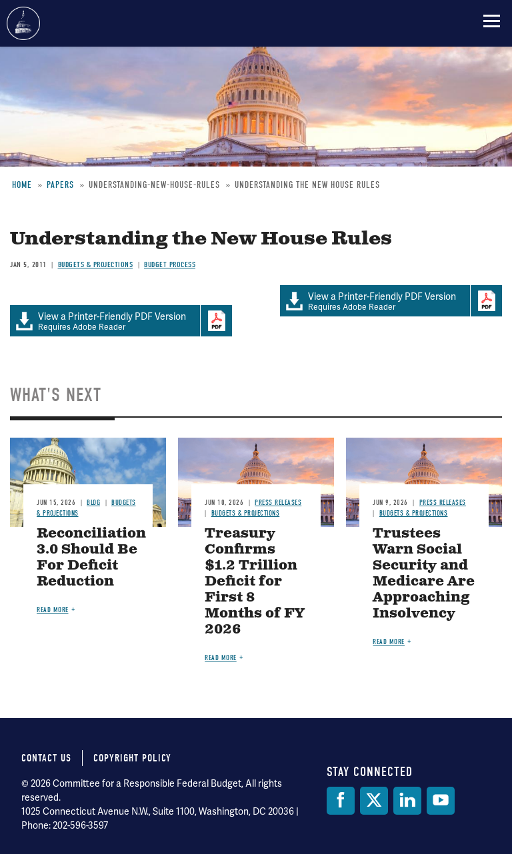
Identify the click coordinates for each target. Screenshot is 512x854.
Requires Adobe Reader (375, 301)
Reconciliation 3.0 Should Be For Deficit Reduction (91, 558)
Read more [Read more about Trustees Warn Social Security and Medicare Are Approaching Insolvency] (389, 642)
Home (22, 185)
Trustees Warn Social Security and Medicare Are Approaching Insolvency (424, 574)
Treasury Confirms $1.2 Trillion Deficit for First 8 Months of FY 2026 (255, 582)
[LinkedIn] (407, 801)
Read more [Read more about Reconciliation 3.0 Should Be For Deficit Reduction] (53, 610)
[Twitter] (374, 801)
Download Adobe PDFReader (486, 301)
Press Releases (278, 502)
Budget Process (169, 264)
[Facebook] (341, 801)
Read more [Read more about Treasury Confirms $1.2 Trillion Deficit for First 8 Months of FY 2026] (221, 657)
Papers (60, 185)
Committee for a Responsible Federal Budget (23, 23)
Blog (93, 502)
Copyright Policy (132, 758)
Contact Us (46, 758)
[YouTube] (441, 801)
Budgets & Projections (95, 264)
